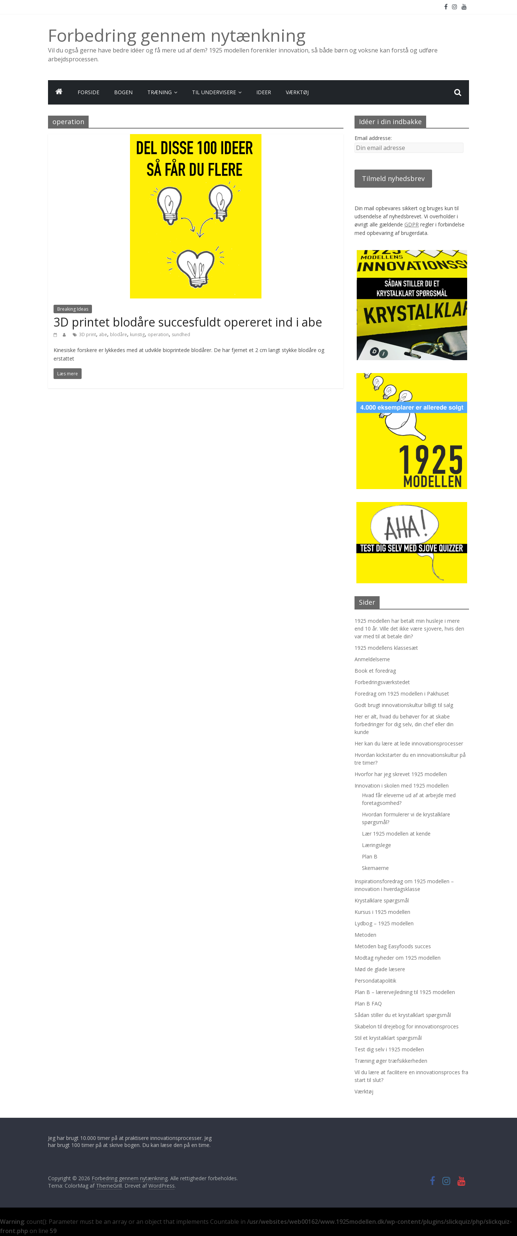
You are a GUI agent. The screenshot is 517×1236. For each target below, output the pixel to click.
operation (158, 334)
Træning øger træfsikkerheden (391, 1060)
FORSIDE (88, 92)
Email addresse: (373, 137)
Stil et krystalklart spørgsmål (388, 1037)
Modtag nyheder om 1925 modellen (398, 957)
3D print (87, 334)
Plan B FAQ (368, 1003)
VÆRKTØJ (297, 92)
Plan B (369, 856)
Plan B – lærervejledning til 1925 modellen (405, 992)
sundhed (181, 334)
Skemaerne (375, 867)
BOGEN (123, 92)
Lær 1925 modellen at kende (396, 833)
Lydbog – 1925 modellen (384, 923)
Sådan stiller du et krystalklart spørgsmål (403, 1014)
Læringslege (376, 845)
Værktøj (364, 1091)
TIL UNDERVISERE (214, 92)
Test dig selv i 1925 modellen (389, 1049)
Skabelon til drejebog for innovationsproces (407, 1026)
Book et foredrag (375, 670)
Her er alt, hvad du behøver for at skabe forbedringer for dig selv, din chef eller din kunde (404, 724)
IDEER (263, 92)
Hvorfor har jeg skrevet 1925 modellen (401, 774)
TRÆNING (159, 92)
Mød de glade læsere (380, 969)
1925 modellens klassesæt (386, 647)
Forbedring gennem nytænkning (176, 35)
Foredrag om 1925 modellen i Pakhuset (402, 693)
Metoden (365, 934)
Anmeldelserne (372, 659)
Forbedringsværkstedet (382, 682)
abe (103, 334)
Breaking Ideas (72, 309)
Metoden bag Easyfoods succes (393, 946)
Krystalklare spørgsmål (382, 900)
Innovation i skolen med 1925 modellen (402, 785)
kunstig (137, 334)
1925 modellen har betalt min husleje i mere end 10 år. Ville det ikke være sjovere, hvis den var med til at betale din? (409, 628)
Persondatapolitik (375, 980)
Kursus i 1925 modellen (382, 911)
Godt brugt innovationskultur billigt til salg (404, 705)
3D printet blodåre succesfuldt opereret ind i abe (188, 322)
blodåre (118, 334)
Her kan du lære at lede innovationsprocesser (409, 743)
